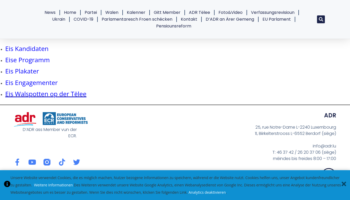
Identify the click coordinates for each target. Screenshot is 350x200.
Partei (91, 12)
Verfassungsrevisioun (272, 12)
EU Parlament (276, 19)
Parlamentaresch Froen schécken (137, 19)
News (50, 12)
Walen (111, 12)
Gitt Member (167, 12)
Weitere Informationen (53, 184)
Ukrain (58, 19)
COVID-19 (83, 19)
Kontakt (189, 19)
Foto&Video (230, 12)
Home (70, 12)
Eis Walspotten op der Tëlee (45, 93)
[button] (321, 19)
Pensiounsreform (173, 26)
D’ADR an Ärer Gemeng (230, 19)
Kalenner (136, 12)
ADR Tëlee (199, 12)
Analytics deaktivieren (207, 192)
